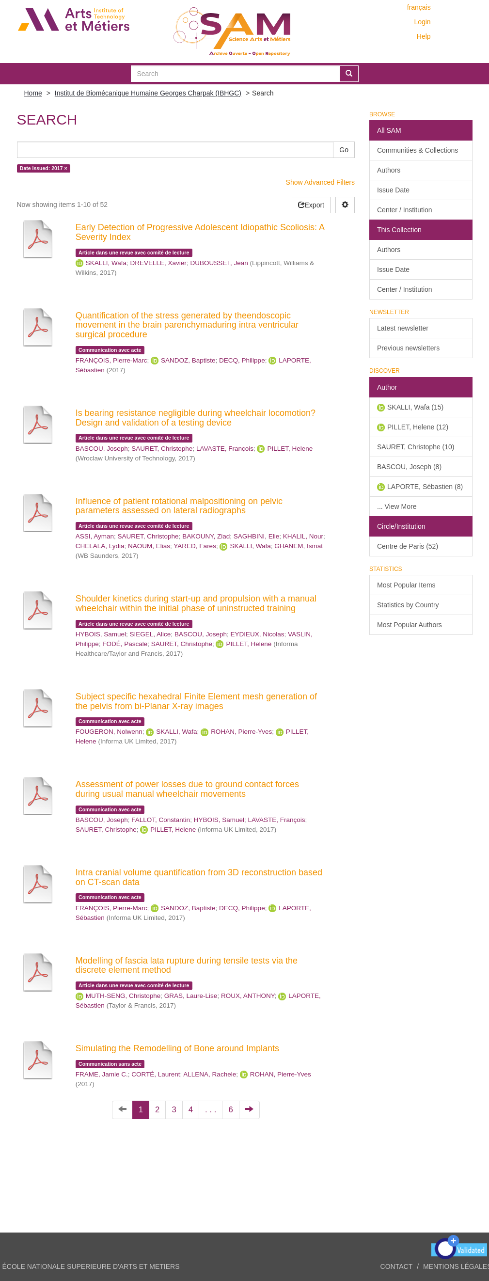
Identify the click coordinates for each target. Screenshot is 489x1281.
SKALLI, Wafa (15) (415, 407)
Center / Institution (404, 210)
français (419, 7)
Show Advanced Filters (320, 182)
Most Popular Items (406, 585)
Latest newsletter (402, 328)
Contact (396, 1266)
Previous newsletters (408, 348)
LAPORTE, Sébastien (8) (425, 486)
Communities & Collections (417, 150)
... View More (396, 506)
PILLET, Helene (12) (417, 427)
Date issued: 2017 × (43, 168)
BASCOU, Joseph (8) (409, 467)
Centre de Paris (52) (407, 546)
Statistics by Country (408, 605)
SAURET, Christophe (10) (416, 447)
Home (33, 93)
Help (424, 36)
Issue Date (393, 190)
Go (343, 150)
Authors (388, 170)
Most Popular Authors (409, 625)
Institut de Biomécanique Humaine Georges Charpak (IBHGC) (148, 93)
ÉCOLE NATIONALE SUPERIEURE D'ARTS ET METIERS (91, 1266)
